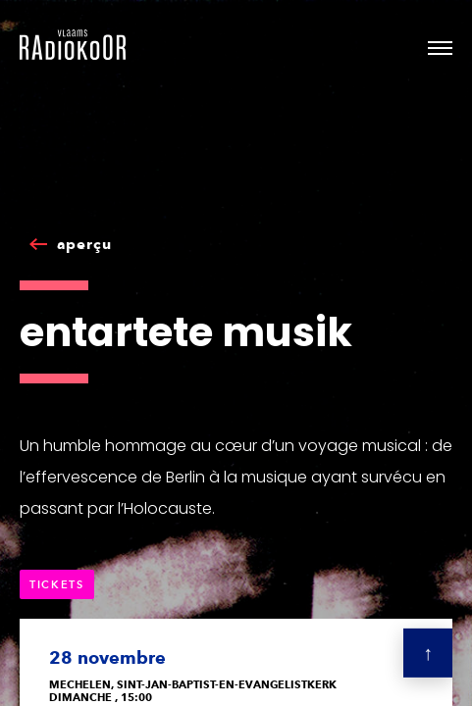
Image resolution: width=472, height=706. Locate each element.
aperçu (84, 244)
